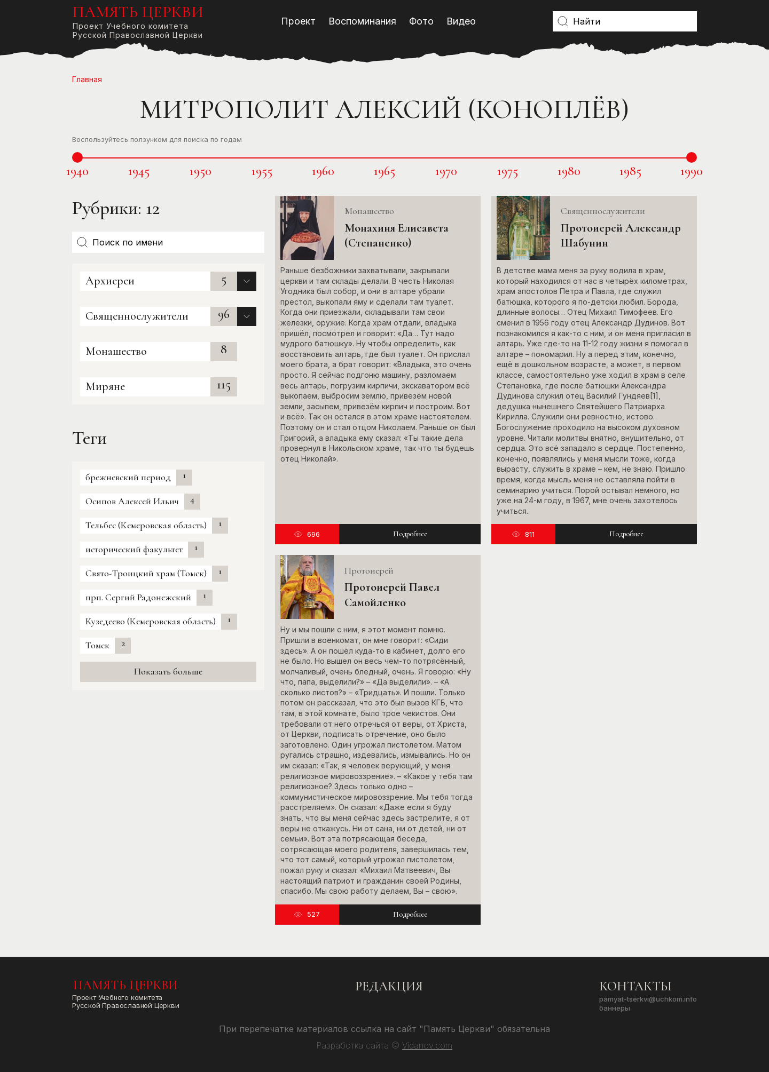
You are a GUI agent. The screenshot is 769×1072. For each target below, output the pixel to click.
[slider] (77, 157)
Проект (298, 21)
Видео (461, 21)
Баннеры (614, 1008)
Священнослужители (137, 316)
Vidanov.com (427, 1045)
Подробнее (410, 533)
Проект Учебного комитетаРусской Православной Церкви (137, 21)
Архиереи (110, 281)
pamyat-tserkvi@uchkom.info (648, 999)
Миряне (105, 386)
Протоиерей (369, 570)
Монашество (116, 351)
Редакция (389, 986)
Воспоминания (362, 21)
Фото (421, 21)
